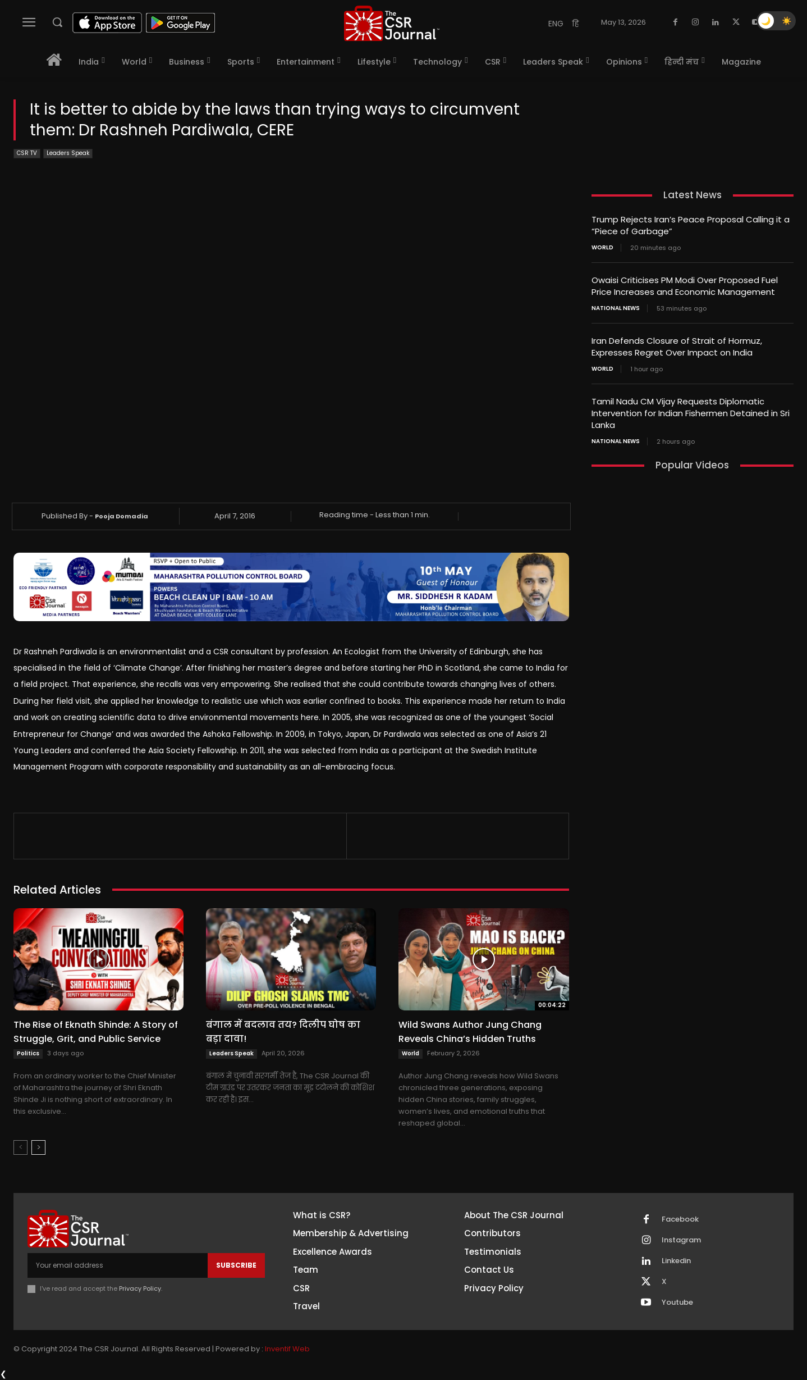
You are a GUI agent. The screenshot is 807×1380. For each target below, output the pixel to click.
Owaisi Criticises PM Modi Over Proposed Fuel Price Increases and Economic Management (685, 286)
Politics (28, 1053)
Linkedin (676, 1261)
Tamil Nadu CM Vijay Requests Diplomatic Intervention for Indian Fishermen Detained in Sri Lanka (691, 413)
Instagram (681, 1240)
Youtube (677, 1302)
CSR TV (26, 153)
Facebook (680, 1219)
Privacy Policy (140, 1288)
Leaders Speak (68, 153)
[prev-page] (20, 1147)
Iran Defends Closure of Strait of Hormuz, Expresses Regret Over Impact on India (677, 346)
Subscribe (236, 1265)
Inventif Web (287, 1348)
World (410, 1053)
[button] (57, 21)
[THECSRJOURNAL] (391, 23)
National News (616, 308)
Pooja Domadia (121, 516)
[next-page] (38, 1147)
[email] (117, 1265)
